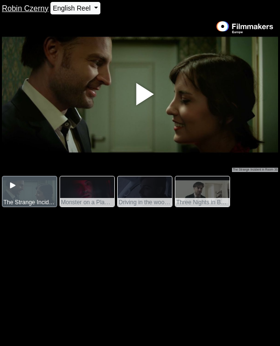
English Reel (73, 8)
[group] (29, 192)
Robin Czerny (25, 8)
